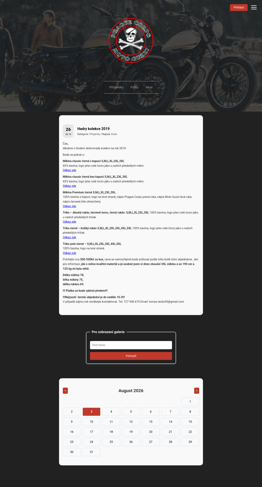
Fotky (134, 87)
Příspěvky (116, 87)
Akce (149, 87)
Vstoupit (131, 356)
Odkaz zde (69, 170)
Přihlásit (239, 7)
